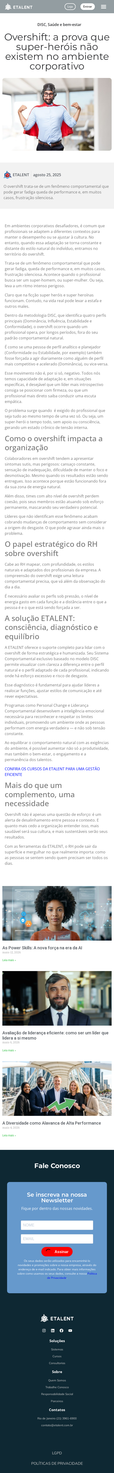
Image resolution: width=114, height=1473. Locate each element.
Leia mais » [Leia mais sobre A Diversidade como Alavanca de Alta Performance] (9, 1135)
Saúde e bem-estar (64, 24)
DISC (41, 24)
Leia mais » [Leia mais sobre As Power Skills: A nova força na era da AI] (9, 960)
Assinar (56, 1251)
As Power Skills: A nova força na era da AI (42, 947)
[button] (103, 6)
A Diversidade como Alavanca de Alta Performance (51, 1123)
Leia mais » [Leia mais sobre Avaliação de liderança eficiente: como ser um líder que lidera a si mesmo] (9, 1050)
